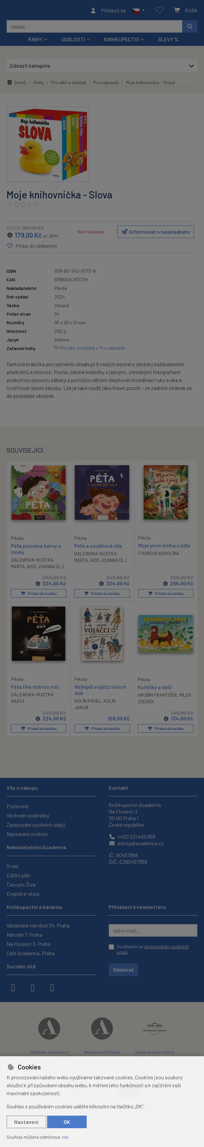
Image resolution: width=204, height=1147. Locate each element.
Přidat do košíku (38, 595)
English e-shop (23, 893)
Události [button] (73, 41)
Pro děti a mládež (68, 84)
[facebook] (13, 986)
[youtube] (52, 986)
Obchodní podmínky (28, 815)
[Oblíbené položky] (159, 11)
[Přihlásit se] (108, 11)
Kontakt (118, 787)
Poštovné (17, 806)
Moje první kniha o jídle (164, 547)
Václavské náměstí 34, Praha (38, 925)
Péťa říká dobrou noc (35, 687)
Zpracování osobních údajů (36, 824)
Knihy (39, 84)
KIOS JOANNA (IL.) (45, 568)
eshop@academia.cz (136, 843)
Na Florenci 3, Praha (28, 944)
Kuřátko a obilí (155, 688)
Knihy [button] (35, 41)
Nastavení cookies (27, 834)
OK (67, 1122)
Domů (16, 84)
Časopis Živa (21, 884)
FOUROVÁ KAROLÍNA (158, 555)
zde (65, 1137)
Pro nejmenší (106, 84)
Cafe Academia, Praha (31, 953)
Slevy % (168, 41)
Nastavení (26, 1122)
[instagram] (32, 986)
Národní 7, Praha (24, 934)
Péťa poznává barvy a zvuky (36, 550)
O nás (12, 866)
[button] (138, 11)
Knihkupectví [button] (121, 41)
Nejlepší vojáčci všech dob (100, 690)
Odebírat (123, 969)
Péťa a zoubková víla (98, 547)
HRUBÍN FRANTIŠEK (157, 696)
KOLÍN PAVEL (87, 702)
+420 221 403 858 (132, 836)
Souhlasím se (153, 949)
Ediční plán (18, 875)
